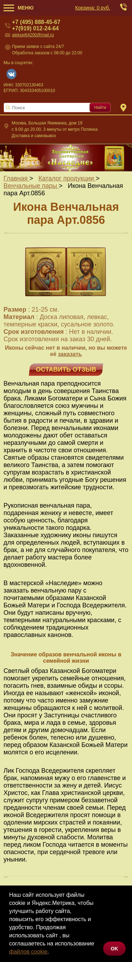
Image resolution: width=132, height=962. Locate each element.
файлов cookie (28, 952)
